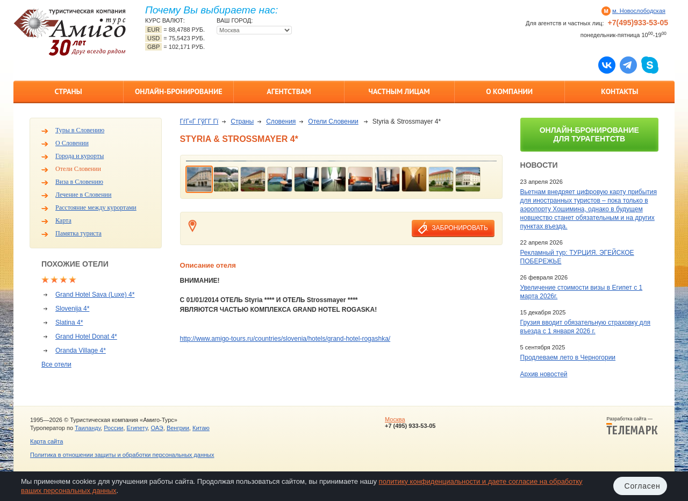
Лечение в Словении (83, 194)
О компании (509, 91)
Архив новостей (544, 374)
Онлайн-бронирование (179, 91)
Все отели (56, 364)
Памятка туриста (78, 233)
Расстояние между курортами (96, 207)
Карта (63, 220)
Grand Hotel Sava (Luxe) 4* (94, 294)
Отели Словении (78, 169)
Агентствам (289, 91)
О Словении (72, 143)
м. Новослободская (638, 11)
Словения (281, 121)
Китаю (201, 428)
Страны (68, 91)
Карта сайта (46, 441)
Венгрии (178, 428)
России (113, 428)
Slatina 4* (69, 322)
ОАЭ (156, 428)
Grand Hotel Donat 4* (86, 336)
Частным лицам (398, 91)
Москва (395, 419)
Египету (137, 428)
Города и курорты (79, 156)
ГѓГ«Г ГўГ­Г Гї (199, 121)
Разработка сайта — (632, 425)
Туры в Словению (79, 130)
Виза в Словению (79, 181)
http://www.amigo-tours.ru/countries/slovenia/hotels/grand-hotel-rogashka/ (285, 338)
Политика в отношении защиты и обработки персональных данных (122, 455)
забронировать (460, 228)
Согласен (643, 486)
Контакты (619, 91)
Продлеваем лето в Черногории (567, 357)
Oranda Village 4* (80, 350)
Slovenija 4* (72, 308)
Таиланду (88, 428)
